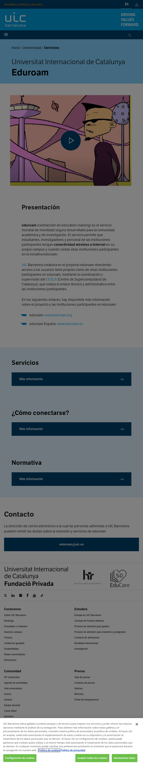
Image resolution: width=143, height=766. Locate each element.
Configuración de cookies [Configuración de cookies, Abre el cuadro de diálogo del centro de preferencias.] (19, 758)
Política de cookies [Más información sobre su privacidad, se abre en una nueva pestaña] (49, 750)
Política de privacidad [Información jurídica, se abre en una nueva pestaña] (73, 750)
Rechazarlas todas (124, 758)
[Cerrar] (137, 724)
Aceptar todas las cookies (92, 758)
